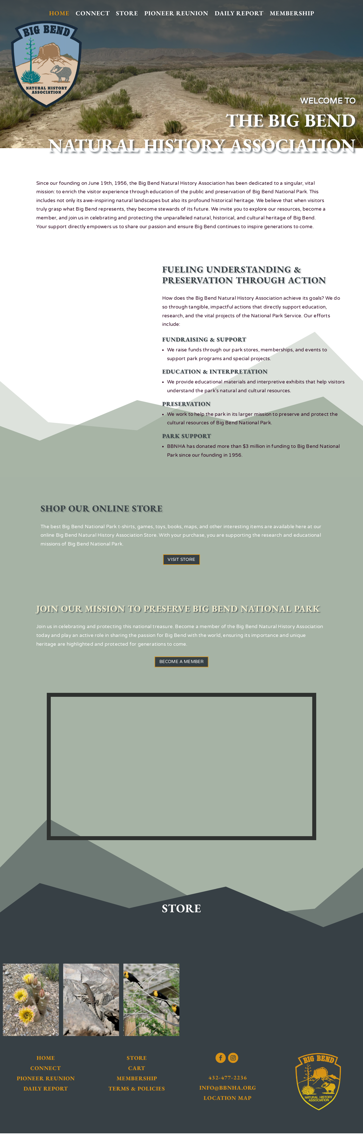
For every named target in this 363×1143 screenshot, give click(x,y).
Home (59, 13)
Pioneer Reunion (176, 13)
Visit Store (181, 562)
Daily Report (239, 13)
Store (127, 13)
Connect (93, 13)
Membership (292, 13)
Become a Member (181, 669)
